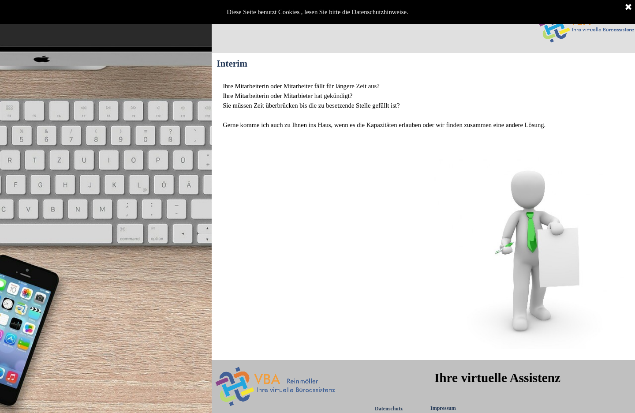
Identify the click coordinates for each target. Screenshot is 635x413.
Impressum (443, 408)
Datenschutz (389, 408)
